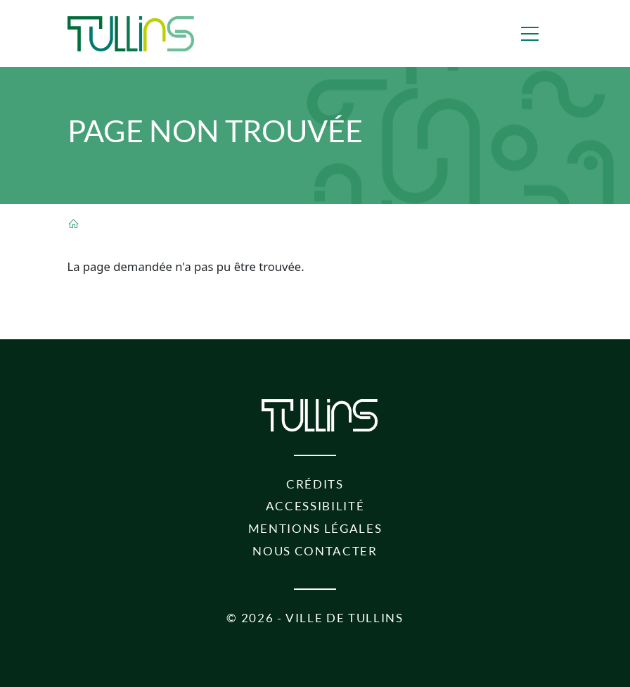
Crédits (315, 484)
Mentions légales (315, 528)
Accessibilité (315, 506)
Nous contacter (314, 551)
